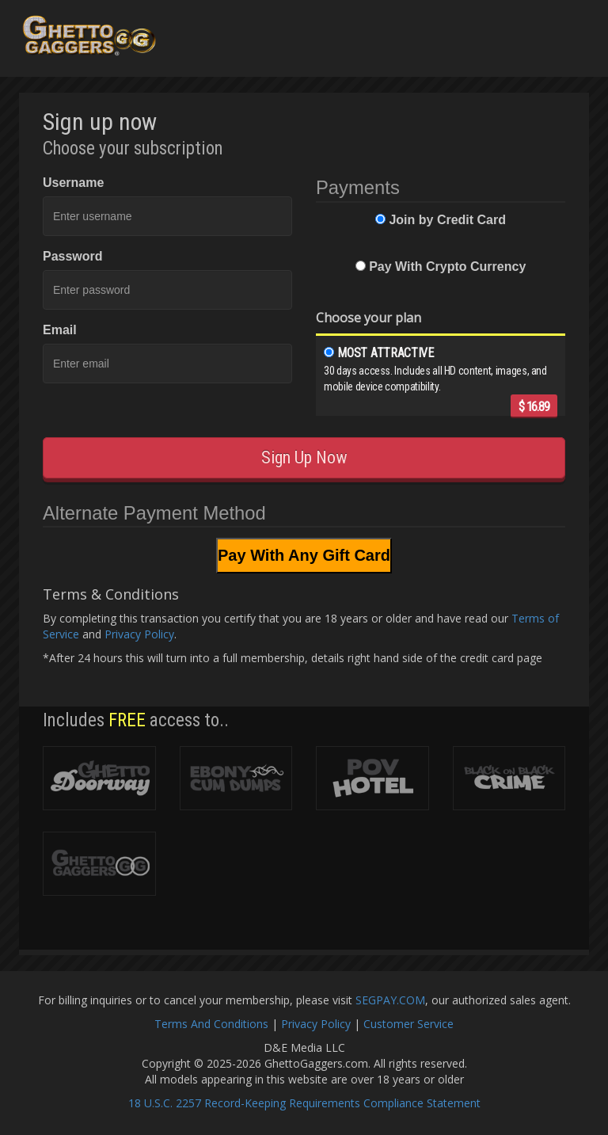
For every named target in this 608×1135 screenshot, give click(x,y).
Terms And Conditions (211, 1023)
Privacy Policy (139, 634)
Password (73, 256)
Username (73, 182)
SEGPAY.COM (390, 999)
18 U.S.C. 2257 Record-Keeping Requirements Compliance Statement (304, 1102)
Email (60, 330)
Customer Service (408, 1023)
